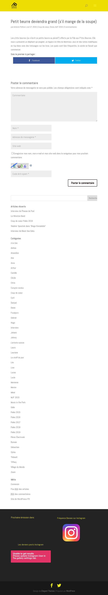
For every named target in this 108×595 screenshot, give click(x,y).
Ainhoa (13, 247)
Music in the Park (18, 402)
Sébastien (15, 447)
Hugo (13, 322)
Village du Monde (18, 467)
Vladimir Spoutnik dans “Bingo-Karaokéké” (28, 226)
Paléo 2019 (15, 432)
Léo (12, 362)
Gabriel (13, 317)
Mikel (13, 392)
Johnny (14, 337)
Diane (52, 27)
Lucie (13, 377)
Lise (12, 367)
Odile (13, 407)
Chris (13, 282)
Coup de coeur (43, 27)
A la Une (14, 243)
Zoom (13, 472)
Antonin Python (19, 27)
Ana (12, 257)
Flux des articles (20, 489)
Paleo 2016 (15, 417)
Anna (13, 262)
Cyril (12, 297)
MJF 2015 (59, 27)
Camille (14, 272)
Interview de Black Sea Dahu (22, 231)
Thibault (14, 457)
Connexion (15, 484)
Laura (13, 347)
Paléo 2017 (15, 422)
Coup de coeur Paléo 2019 (22, 220)
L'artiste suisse (17, 342)
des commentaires (21, 494)
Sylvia (13, 452)
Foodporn (15, 312)
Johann (14, 332)
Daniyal (14, 302)
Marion (13, 387)
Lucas (13, 372)
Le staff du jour (17, 357)
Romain (14, 442)
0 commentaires (70, 27)
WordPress (70, 591)
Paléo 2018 (15, 427)
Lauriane (14, 352)
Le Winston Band (18, 216)
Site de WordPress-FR (20, 499)
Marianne (14, 382)
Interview (15, 327)
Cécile (13, 277)
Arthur (13, 267)
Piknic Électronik (18, 437)
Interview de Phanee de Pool (22, 211)
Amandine (15, 252)
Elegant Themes (48, 591)
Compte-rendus (17, 287)
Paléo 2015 (15, 412)
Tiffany (13, 462)
